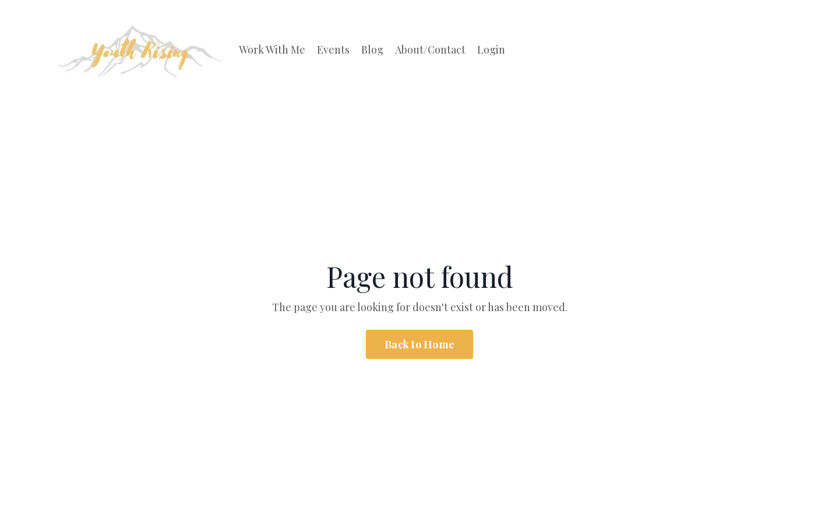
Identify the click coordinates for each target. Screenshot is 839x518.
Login (491, 50)
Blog (372, 50)
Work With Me (272, 50)
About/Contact (430, 50)
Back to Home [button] (419, 344)
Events (333, 50)
